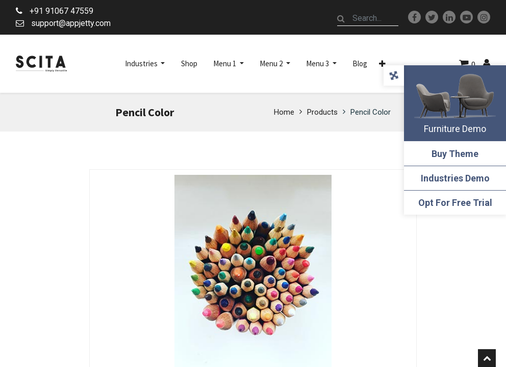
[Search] (341, 18)
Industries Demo (455, 178)
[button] (382, 64)
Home (284, 112)
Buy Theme (455, 153)
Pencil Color (370, 112)
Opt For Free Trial (455, 202)
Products (322, 112)
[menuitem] (189, 63)
